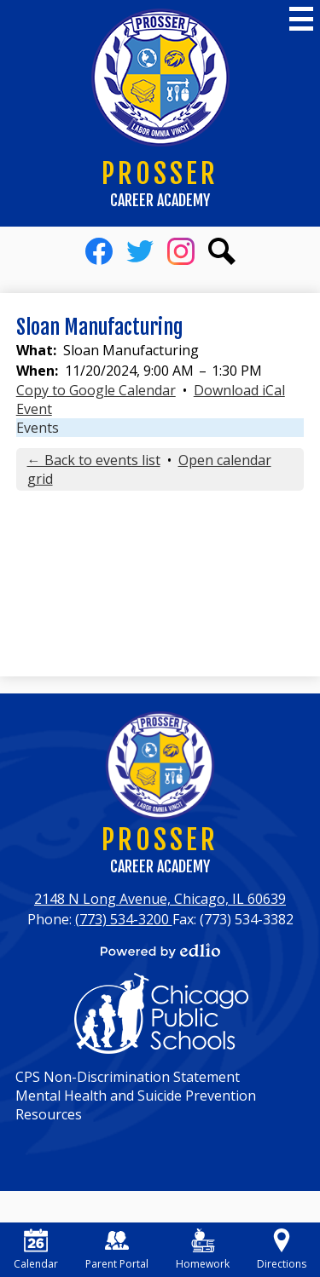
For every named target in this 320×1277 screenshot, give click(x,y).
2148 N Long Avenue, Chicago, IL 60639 (160, 898)
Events (37, 427)
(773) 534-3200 (123, 919)
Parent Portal (116, 1249)
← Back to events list (93, 460)
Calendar (36, 1249)
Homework (203, 1249)
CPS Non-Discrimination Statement (127, 1076)
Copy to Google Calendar (96, 390)
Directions (281, 1249)
